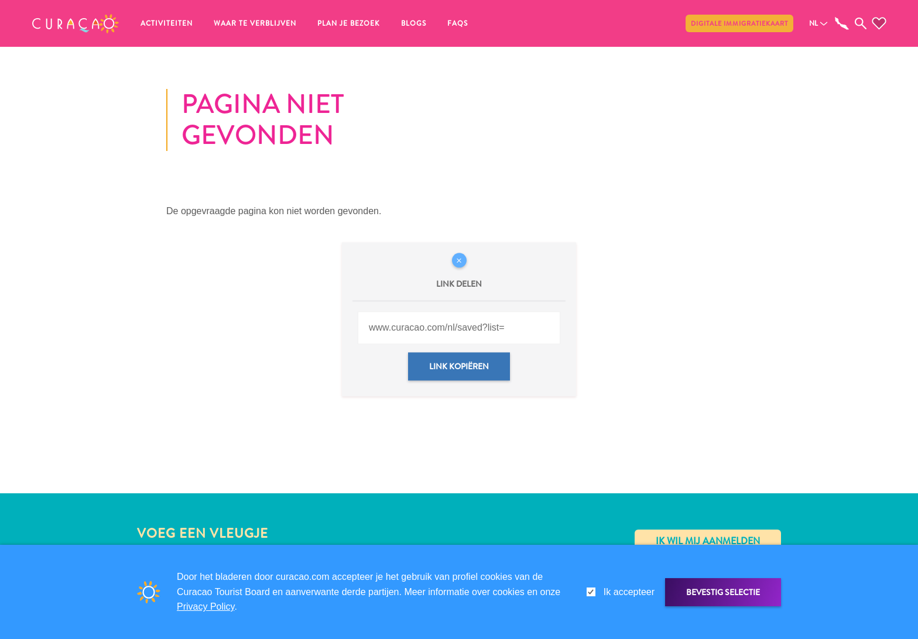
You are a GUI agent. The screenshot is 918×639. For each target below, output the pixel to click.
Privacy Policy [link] (205, 606)
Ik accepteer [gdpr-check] (629, 592)
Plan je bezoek (348, 23)
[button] (75, 23)
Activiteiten (167, 23)
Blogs (413, 23)
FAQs (457, 23)
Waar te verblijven (255, 23)
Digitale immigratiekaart (739, 23)
